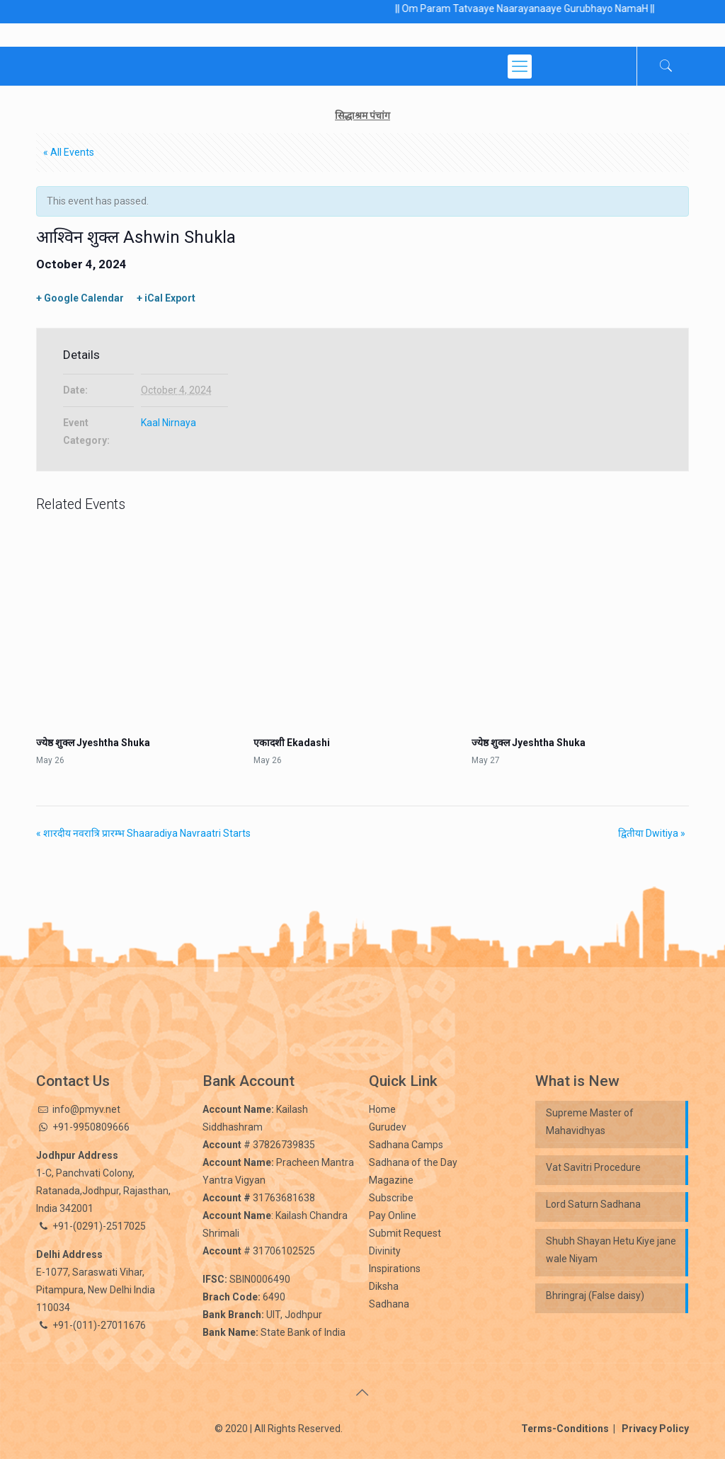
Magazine (391, 1180)
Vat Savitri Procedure (593, 1167)
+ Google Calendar (80, 298)
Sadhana (389, 1304)
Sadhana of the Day (413, 1162)
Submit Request (405, 1233)
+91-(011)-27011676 (99, 1325)
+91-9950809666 (90, 1127)
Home (382, 1109)
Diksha (384, 1286)
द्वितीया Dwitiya (651, 833)
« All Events (68, 152)
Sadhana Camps (406, 1144)
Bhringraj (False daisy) (595, 1295)
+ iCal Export (166, 298)
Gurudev (387, 1127)
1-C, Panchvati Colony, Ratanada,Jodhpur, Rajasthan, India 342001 (103, 1190)
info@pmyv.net (86, 1109)
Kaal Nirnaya (168, 422)
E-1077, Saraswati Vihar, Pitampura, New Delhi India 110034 (95, 1289)
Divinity (385, 1251)
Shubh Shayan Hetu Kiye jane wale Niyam (611, 1249)
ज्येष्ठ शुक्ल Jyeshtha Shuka (93, 742)
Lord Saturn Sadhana (594, 1204)
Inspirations (395, 1268)
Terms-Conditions (568, 1428)
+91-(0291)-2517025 (99, 1226)
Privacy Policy (652, 1428)
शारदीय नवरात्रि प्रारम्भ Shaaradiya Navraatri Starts (143, 833)
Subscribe (391, 1197)
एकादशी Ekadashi (291, 742)
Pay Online (392, 1215)
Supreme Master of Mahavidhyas (590, 1121)
